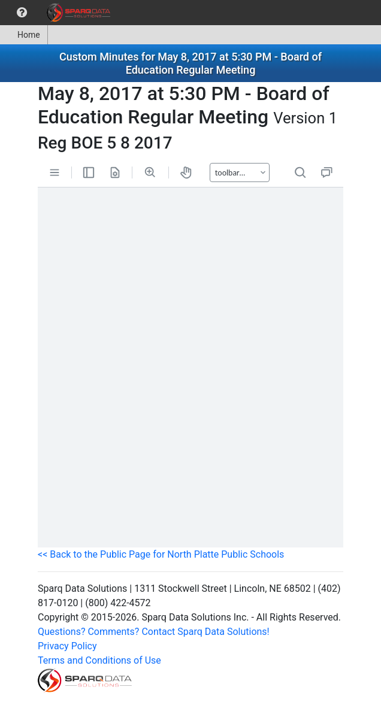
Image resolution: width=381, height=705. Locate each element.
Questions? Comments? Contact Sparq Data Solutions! (154, 631)
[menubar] (58, 12)
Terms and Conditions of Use (99, 660)
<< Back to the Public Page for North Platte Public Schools (161, 554)
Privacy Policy (67, 646)
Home (23, 35)
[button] (22, 13)
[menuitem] (22, 12)
